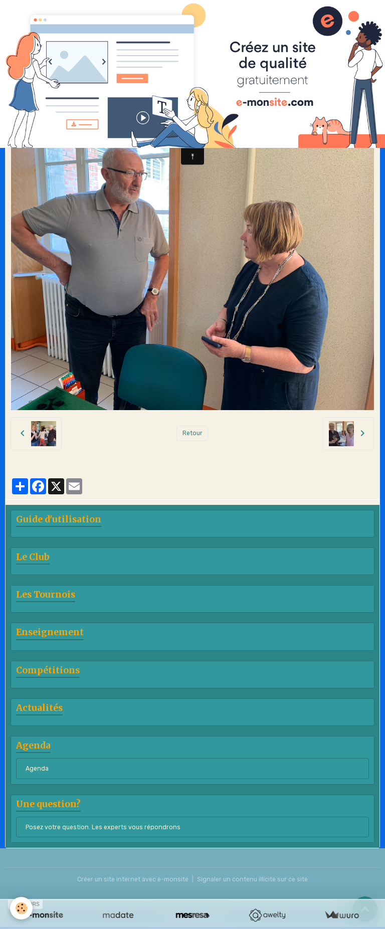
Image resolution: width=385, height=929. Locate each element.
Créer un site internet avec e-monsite (132, 879)
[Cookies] (21, 908)
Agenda (37, 768)
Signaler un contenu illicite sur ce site (252, 879)
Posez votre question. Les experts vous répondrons (103, 827)
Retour (192, 433)
